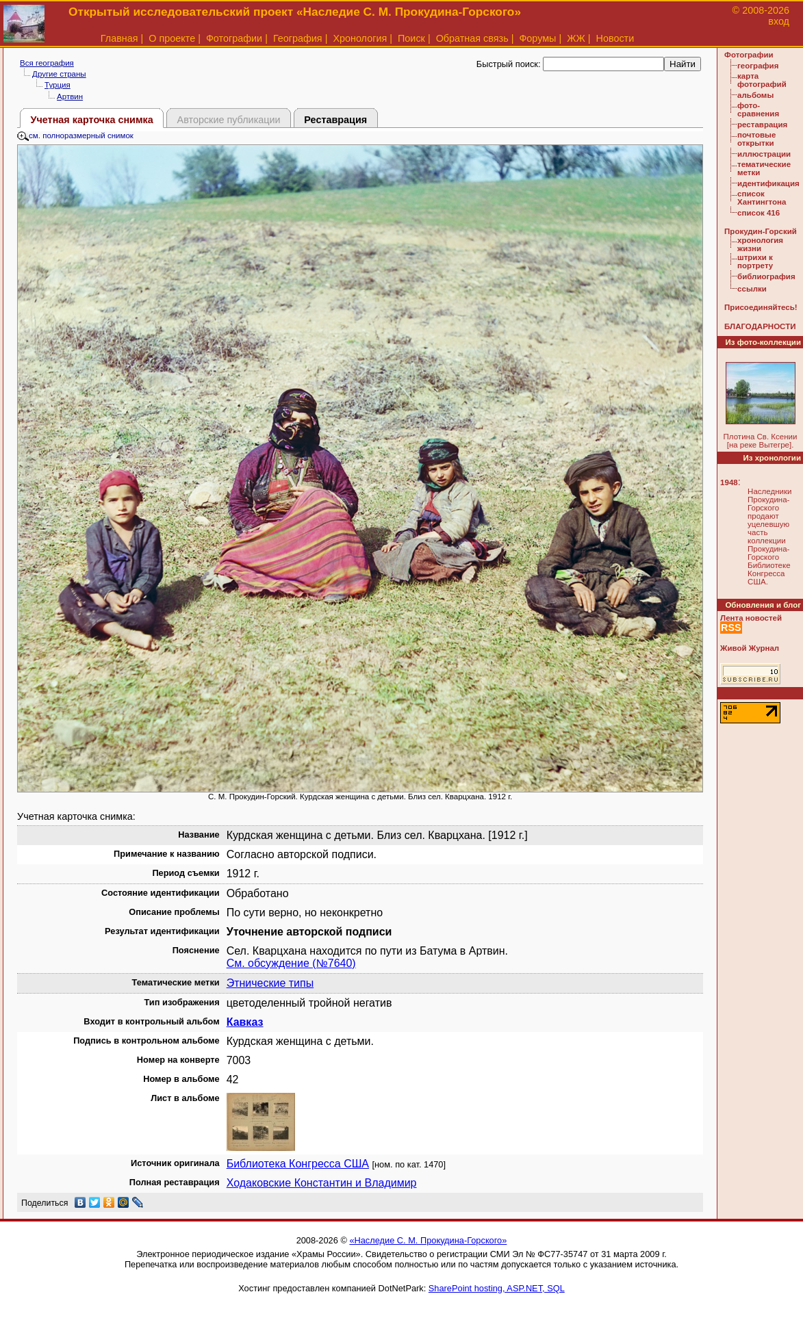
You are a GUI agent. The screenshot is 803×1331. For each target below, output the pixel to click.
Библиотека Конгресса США (298, 1164)
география (757, 66)
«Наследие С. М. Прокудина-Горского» (428, 1240)
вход (778, 21)
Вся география (47, 63)
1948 (729, 482)
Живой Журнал (749, 648)
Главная (119, 38)
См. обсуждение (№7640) (291, 963)
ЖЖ (576, 38)
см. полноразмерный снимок (75, 135)
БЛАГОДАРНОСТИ (759, 326)
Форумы (537, 38)
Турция (57, 85)
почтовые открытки (756, 139)
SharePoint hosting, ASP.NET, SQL (497, 1288)
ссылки (752, 289)
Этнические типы (270, 983)
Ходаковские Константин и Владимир (322, 1183)
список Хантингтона (761, 198)
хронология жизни (760, 244)
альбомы (755, 95)
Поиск (411, 38)
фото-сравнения (758, 109)
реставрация (762, 124)
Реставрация (335, 119)
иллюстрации (764, 154)
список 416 (758, 213)
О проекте (172, 38)
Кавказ (245, 1022)
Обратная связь (472, 38)
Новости (615, 38)
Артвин (70, 96)
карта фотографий (762, 80)
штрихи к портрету (755, 261)
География (297, 38)
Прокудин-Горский (760, 231)
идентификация (768, 183)
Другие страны (59, 74)
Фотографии (234, 38)
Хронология (360, 38)
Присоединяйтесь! (761, 307)
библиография (766, 276)
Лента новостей (751, 618)
